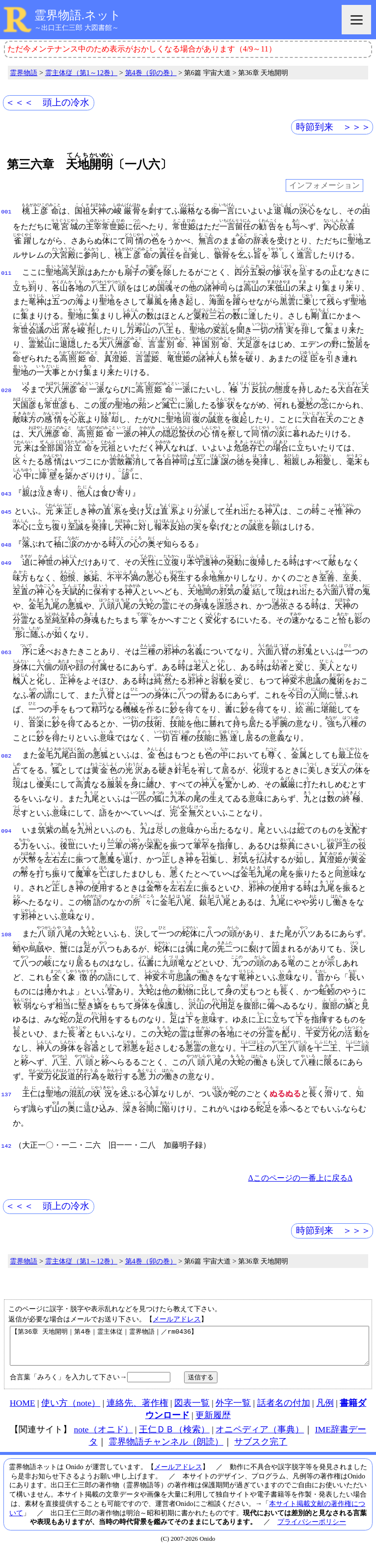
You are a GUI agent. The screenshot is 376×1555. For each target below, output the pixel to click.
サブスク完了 (260, 1446)
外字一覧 (233, 1407)
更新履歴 (213, 1419)
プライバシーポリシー (311, 1526)
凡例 (325, 1407)
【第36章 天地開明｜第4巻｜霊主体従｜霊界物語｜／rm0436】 (189, 1346)
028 (6, 390)
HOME (22, 1407)
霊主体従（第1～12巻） (81, 73)
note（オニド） (103, 1434)
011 (6, 272)
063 (6, 650)
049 (6, 560)
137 (6, 1092)
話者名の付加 (283, 1407)
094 (6, 828)
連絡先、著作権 (137, 1407)
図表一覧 (192, 1407)
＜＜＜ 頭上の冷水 (47, 102)
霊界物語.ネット (77, 15)
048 (6, 543)
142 (6, 1143)
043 (6, 493)
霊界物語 (23, 73)
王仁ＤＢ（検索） (174, 1434)
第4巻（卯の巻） (151, 73)
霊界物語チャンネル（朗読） (165, 1446)
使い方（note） (70, 1407)
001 (6, 211)
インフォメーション (324, 186)
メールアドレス (177, 1316)
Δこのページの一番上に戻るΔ (300, 1175)
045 (6, 510)
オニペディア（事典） (259, 1434)
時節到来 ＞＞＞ (333, 127)
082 (6, 753)
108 (6, 932)
